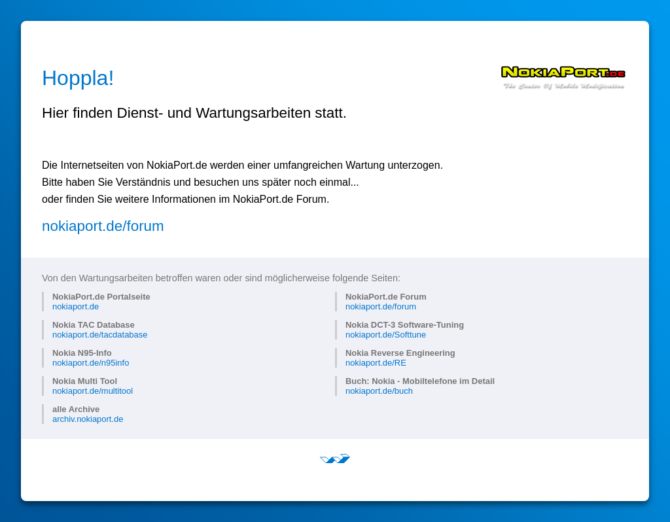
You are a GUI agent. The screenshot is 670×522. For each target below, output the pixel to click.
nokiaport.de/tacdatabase (99, 334)
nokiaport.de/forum (103, 226)
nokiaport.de (75, 306)
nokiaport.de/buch (379, 391)
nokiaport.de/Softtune (385, 334)
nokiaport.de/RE (375, 363)
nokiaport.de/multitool (92, 391)
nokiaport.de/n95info (90, 363)
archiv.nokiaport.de (87, 419)
